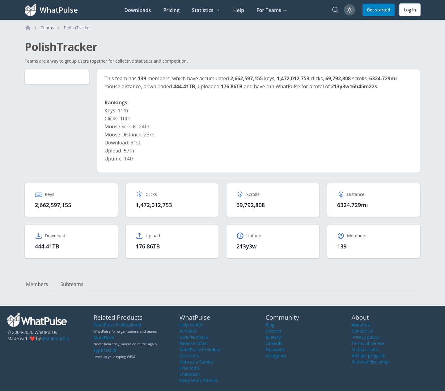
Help (238, 10)
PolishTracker (77, 28)
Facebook (275, 349)
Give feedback (194, 337)
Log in (410, 10)
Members (37, 284)
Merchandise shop (370, 362)
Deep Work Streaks (199, 380)
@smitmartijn (55, 338)
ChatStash (190, 374)
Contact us (362, 331)
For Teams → (271, 10)
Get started (378, 10)
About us (361, 325)
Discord (273, 331)
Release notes (193, 343)
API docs (188, 331)
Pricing (171, 10)
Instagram (275, 356)
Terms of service (368, 343)
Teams (47, 28)
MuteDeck (103, 337)
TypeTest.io (104, 350)
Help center (191, 325)
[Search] (335, 10)
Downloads (137, 10)
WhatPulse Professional (117, 325)
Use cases (189, 356)
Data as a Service (197, 362)
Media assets (365, 349)
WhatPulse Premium (200, 349)
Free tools (189, 368)
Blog (269, 325)
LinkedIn (274, 343)
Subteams (71, 284)
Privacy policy (365, 337)
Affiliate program (369, 356)
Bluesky (273, 337)
